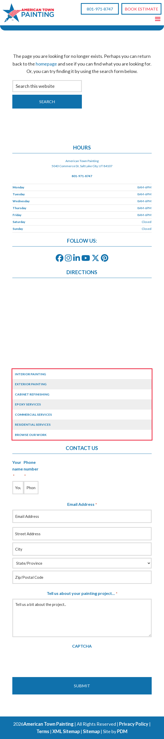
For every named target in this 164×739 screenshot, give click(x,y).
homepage (46, 64)
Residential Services (33, 424)
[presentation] (51, 661)
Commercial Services (33, 414)
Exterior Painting (30, 384)
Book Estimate (141, 8)
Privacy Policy (133, 724)
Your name (17, 469)
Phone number (31, 469)
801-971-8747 (100, 8)
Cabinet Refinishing (32, 394)
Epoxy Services (28, 404)
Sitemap (91, 731)
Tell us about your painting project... (82, 593)
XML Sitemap (66, 731)
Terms (42, 731)
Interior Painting (30, 374)
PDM (122, 731)
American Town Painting (48, 724)
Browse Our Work (30, 435)
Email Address (82, 504)
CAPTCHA (82, 646)
